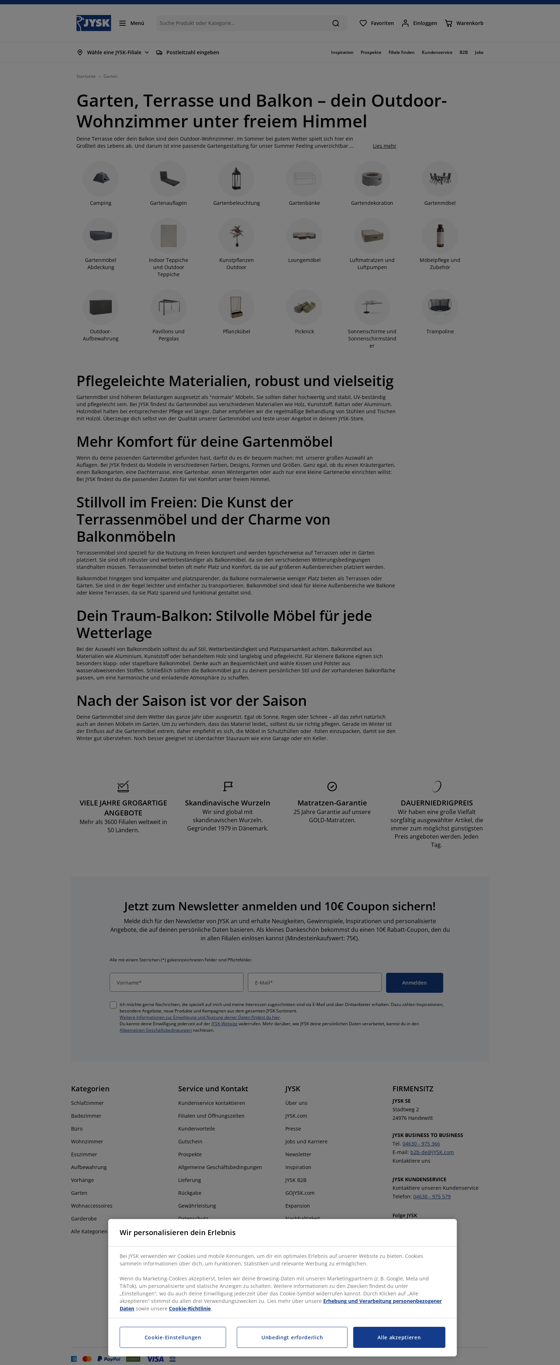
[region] (282, 1287)
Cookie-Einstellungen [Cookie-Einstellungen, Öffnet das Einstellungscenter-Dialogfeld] (173, 1337)
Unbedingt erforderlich (292, 1337)
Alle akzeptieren (399, 1337)
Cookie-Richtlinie (190, 1308)
